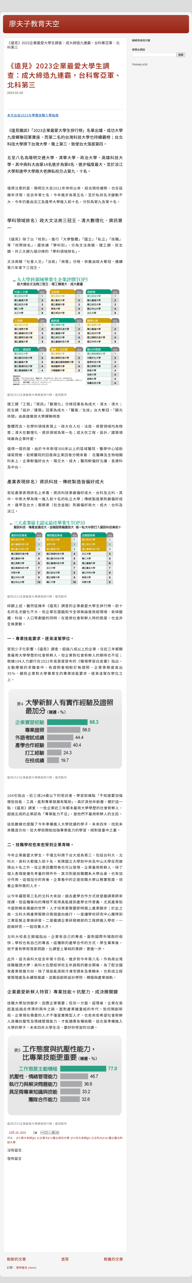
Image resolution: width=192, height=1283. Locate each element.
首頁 (65, 1259)
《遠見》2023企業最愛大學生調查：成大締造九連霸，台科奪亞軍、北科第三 (64, 75)
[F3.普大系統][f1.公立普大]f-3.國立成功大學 (42, 1138)
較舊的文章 (113, 1259)
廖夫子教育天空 (34, 24)
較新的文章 (16, 1259)
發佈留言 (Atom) (26, 1267)
